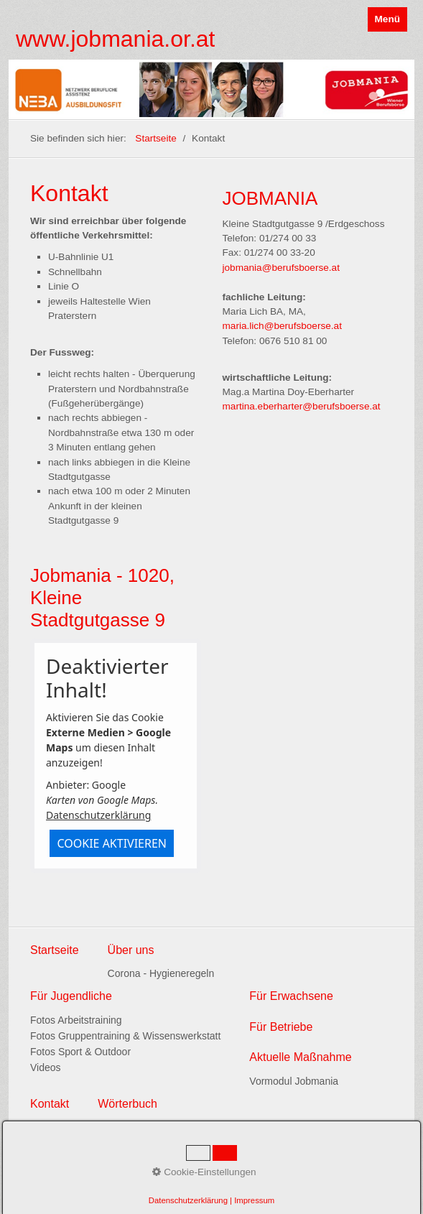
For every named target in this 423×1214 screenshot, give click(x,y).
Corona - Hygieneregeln (161, 973)
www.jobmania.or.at (115, 39)
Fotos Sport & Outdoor (80, 1051)
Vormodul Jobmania (293, 1081)
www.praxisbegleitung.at (83, 1192)
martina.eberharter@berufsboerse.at (302, 406)
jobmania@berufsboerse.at (281, 267)
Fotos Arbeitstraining (76, 1020)
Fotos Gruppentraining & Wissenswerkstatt (125, 1036)
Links (40, 1163)
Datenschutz (84, 1163)
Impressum (139, 1163)
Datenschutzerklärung (98, 815)
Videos (45, 1067)
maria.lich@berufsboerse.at (282, 325)
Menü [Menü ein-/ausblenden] (388, 19)
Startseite (155, 138)
